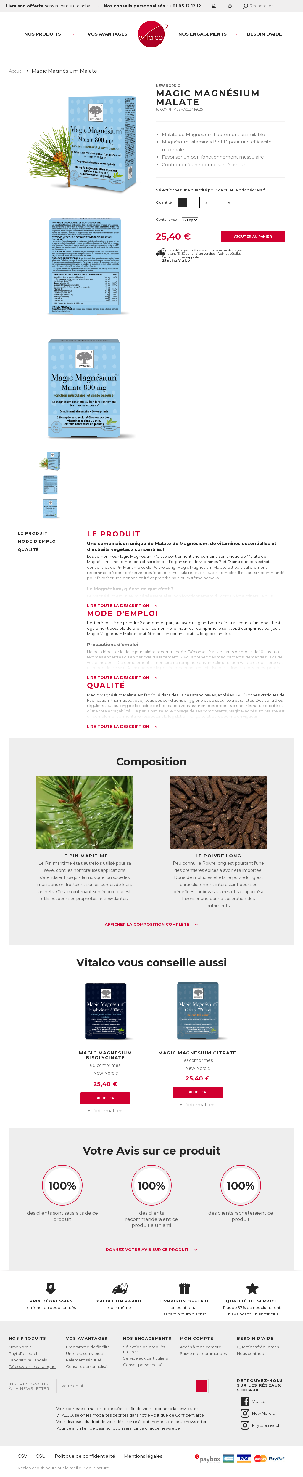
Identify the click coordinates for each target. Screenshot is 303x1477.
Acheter (105, 1098)
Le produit (33, 533)
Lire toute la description (122, 606)
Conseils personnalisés (87, 1366)
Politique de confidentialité (85, 1456)
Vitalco (252, 1401)
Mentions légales (143, 1456)
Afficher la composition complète (151, 925)
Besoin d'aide (264, 34)
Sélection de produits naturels (144, 1349)
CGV (22, 1456)
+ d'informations (105, 1110)
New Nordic (168, 86)
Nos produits (42, 34)
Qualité (28, 549)
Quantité (164, 202)
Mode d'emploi (38, 541)
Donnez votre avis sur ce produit (152, 1250)
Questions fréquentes (258, 1347)
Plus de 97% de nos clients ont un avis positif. (252, 1299)
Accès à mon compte (200, 1347)
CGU (41, 1456)
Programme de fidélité (88, 1347)
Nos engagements (202, 34)
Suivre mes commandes (203, 1353)
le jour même (118, 1296)
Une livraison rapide (84, 1353)
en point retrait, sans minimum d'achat (185, 1299)
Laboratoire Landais (28, 1360)
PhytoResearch (23, 1353)
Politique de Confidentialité (177, 1415)
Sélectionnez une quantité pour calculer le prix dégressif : (211, 190)
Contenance (166, 219)
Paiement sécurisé (84, 1360)
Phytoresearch (260, 1425)
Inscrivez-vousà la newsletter (29, 1386)
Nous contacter (252, 1353)
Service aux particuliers (145, 1358)
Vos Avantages (107, 34)
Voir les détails (228, 253)
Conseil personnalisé (143, 1364)
